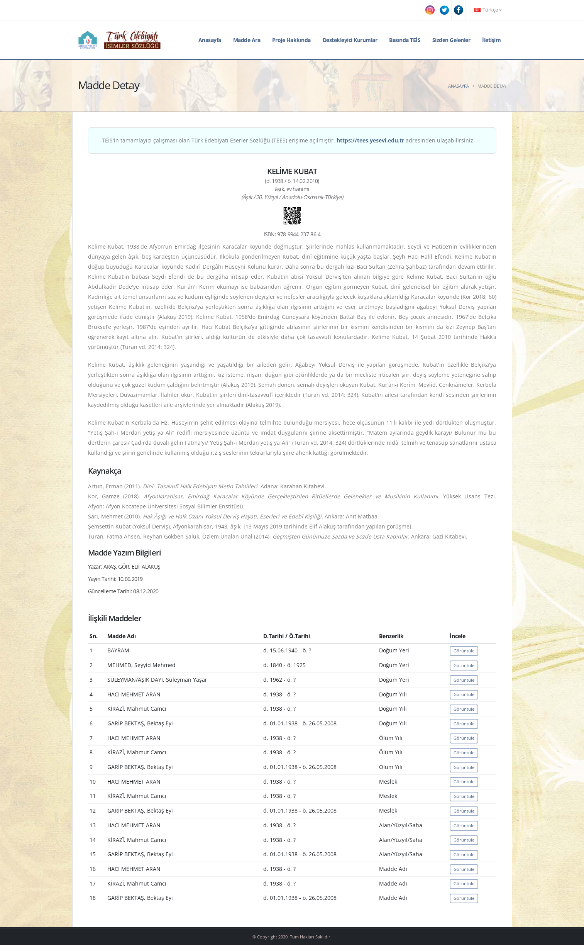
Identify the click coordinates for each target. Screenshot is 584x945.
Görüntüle (464, 651)
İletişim (491, 40)
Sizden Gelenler (451, 40)
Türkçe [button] (487, 10)
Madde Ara (247, 40)
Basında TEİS (404, 40)
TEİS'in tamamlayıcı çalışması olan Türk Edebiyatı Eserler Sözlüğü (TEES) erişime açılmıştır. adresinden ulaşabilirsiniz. (288, 140)
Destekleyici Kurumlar (350, 40)
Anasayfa (209, 40)
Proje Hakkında (291, 40)
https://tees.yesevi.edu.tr (370, 140)
